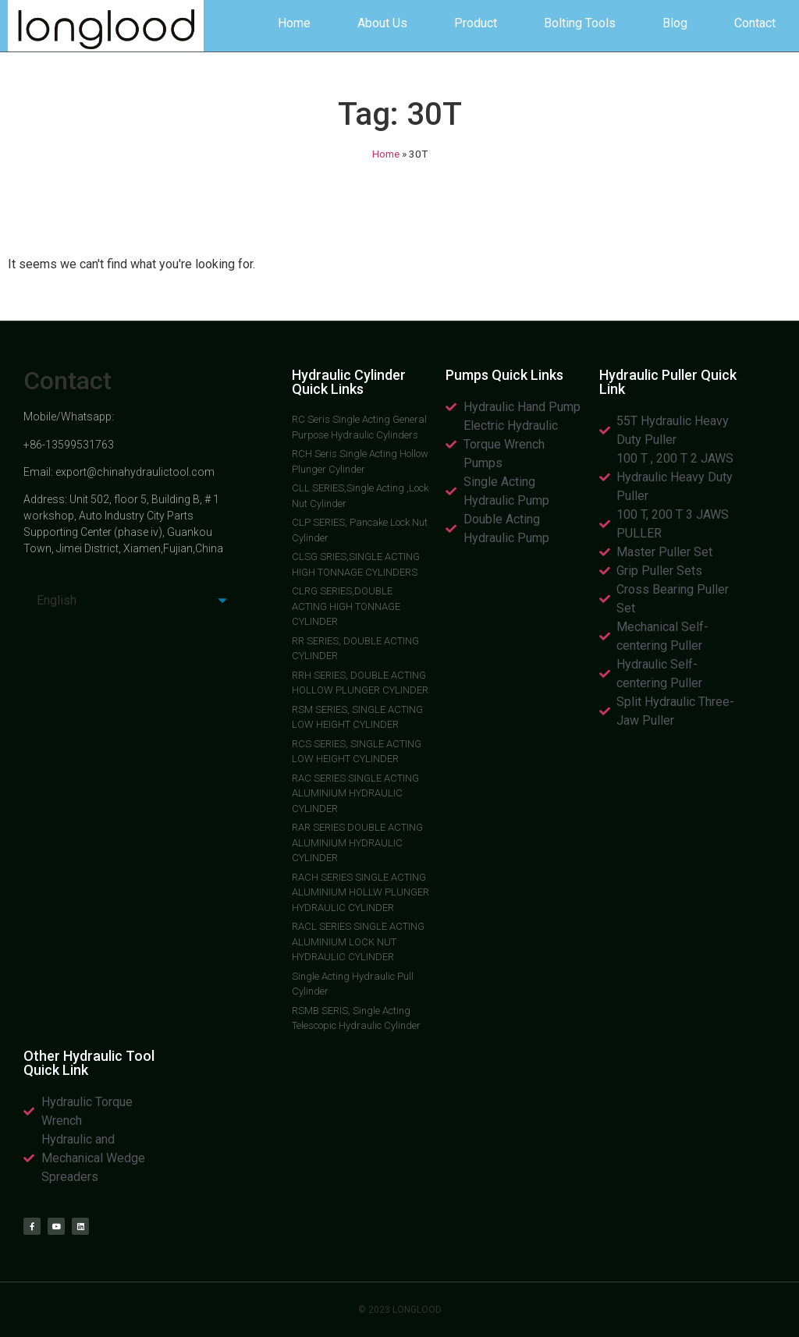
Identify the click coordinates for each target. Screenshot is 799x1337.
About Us (382, 23)
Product (475, 23)
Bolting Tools (580, 23)
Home (294, 23)
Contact (755, 23)
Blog (674, 23)
